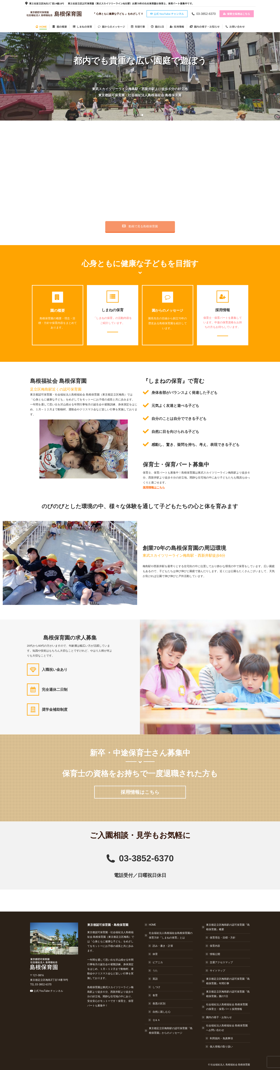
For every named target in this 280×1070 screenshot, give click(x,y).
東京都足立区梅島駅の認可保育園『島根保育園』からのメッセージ (171, 1030)
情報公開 (215, 954)
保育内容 (215, 945)
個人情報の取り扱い (221, 1046)
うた (155, 970)
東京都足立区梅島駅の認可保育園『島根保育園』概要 (226, 927)
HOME (152, 924)
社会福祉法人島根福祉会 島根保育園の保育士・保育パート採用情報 (227, 1006)
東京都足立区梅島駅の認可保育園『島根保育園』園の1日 (228, 994)
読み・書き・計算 (163, 945)
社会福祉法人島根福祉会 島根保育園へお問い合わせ (225, 1028)
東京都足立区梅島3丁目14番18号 (44, 3)
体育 (155, 954)
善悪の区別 (159, 1003)
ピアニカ (158, 962)
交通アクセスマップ (221, 962)
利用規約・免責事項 (221, 1038)
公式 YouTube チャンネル (48, 990)
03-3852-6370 (203, 14)
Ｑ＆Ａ (156, 1020)
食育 (155, 995)
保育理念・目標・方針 (222, 937)
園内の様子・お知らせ (219, 1017)
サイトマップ (217, 970)
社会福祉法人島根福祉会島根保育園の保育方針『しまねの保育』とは (169, 935)
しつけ (156, 987)
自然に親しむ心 (162, 1011)
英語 (155, 978)
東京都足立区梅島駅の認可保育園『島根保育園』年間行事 (228, 981)
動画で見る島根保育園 (140, 226)
